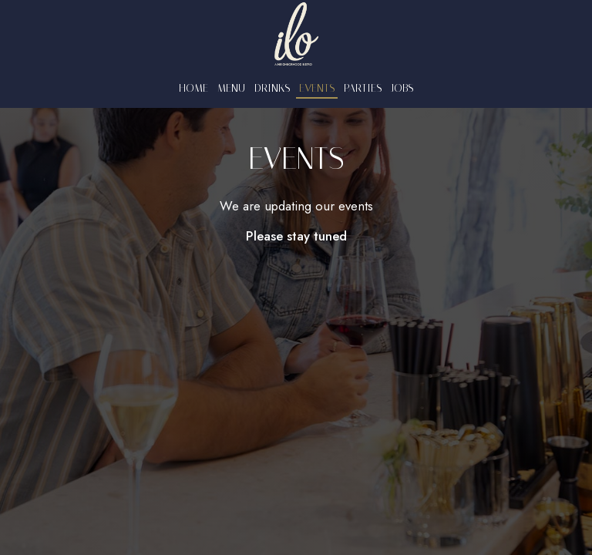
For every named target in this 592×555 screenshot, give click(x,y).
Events (317, 88)
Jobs (402, 88)
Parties (363, 88)
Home (193, 88)
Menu (231, 88)
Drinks (272, 88)
